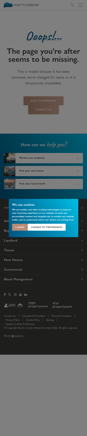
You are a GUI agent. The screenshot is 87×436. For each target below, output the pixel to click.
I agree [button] (20, 227)
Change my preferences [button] (46, 227)
